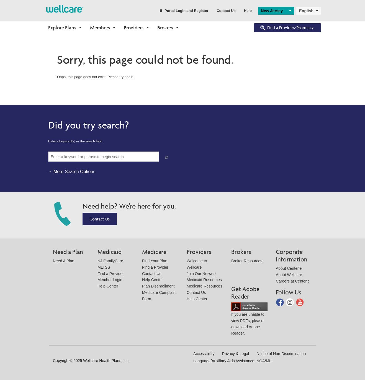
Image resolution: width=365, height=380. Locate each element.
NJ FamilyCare (110, 261)
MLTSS (103, 267)
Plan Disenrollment (158, 286)
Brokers (165, 27)
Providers (133, 27)
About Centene (289, 268)
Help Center (107, 286)
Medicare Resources (204, 286)
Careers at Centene (293, 281)
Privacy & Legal (235, 353)
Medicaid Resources (204, 280)
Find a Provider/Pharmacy (286, 28)
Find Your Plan (154, 261)
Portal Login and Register (184, 11)
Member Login (109, 280)
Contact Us (226, 11)
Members (100, 27)
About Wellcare (289, 275)
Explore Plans (62, 27)
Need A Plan (63, 261)
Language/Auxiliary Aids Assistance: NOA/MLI (233, 361)
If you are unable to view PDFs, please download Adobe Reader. (249, 319)
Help (248, 11)
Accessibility (203, 353)
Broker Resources (246, 261)
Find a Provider (110, 273)
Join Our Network (202, 273)
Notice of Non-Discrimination (281, 353)
